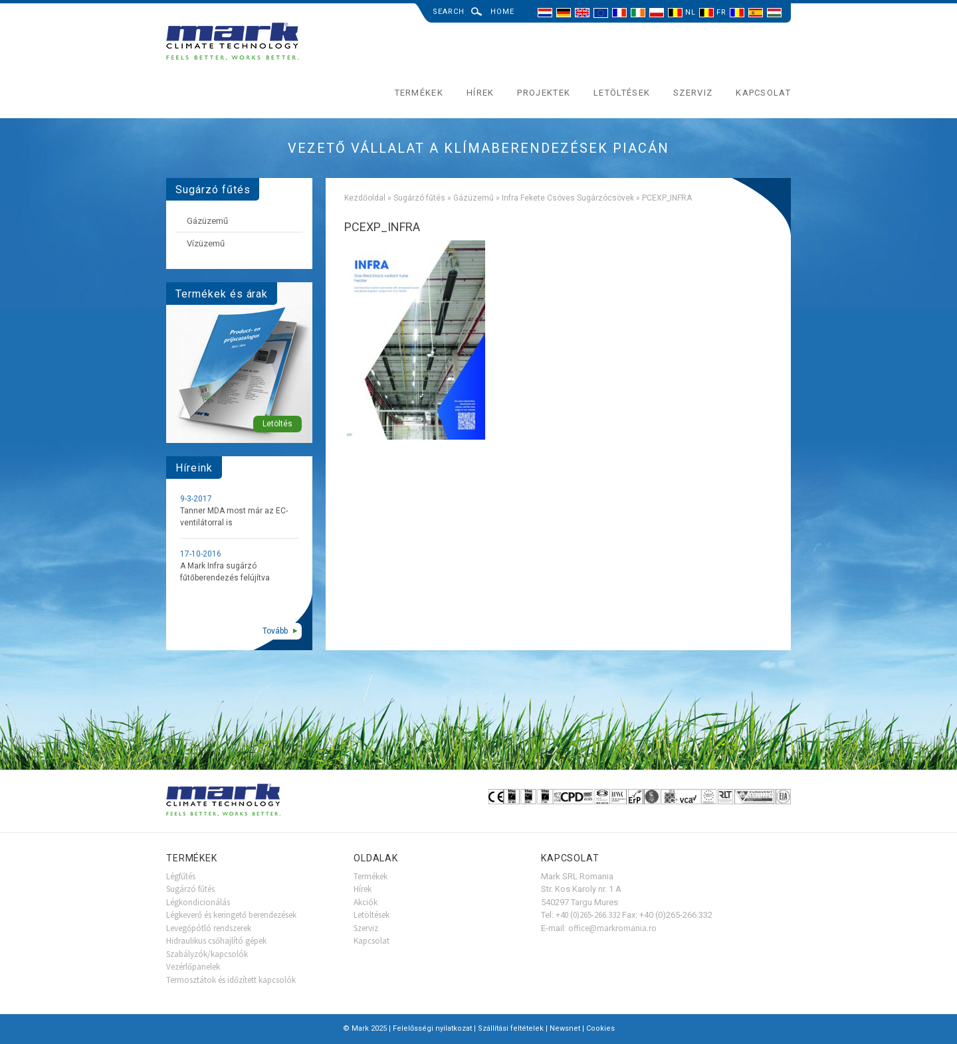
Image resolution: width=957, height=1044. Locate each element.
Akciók (365, 902)
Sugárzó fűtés (419, 198)
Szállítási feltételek (511, 1028)
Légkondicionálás (198, 902)
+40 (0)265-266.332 (588, 914)
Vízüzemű (206, 243)
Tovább (275, 631)
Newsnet (565, 1028)
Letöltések (621, 93)
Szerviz (692, 93)
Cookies (600, 1028)
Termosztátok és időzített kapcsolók (231, 980)
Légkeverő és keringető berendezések (231, 914)
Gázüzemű (473, 198)
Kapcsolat (763, 93)
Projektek (543, 93)
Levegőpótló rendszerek (208, 928)
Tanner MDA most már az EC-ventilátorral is (234, 516)
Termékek (419, 93)
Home (502, 11)
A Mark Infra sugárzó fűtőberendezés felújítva (225, 571)
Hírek (480, 93)
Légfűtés (180, 876)
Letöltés (277, 423)
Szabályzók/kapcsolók (207, 954)
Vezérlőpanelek (193, 966)
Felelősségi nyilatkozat (432, 1028)
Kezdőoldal (364, 198)
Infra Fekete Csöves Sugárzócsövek (568, 198)
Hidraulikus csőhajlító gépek (216, 940)
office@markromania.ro (612, 928)
